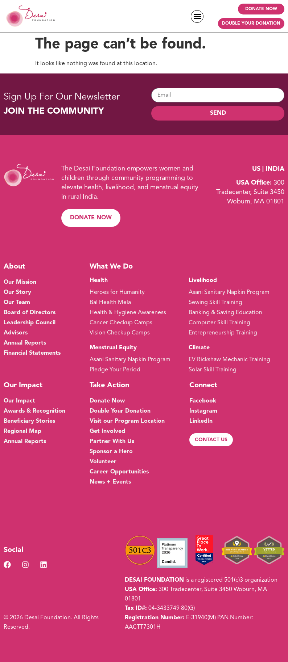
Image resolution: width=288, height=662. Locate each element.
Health (99, 280)
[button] (197, 16)
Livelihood (203, 280)
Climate (199, 348)
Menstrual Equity (113, 348)
